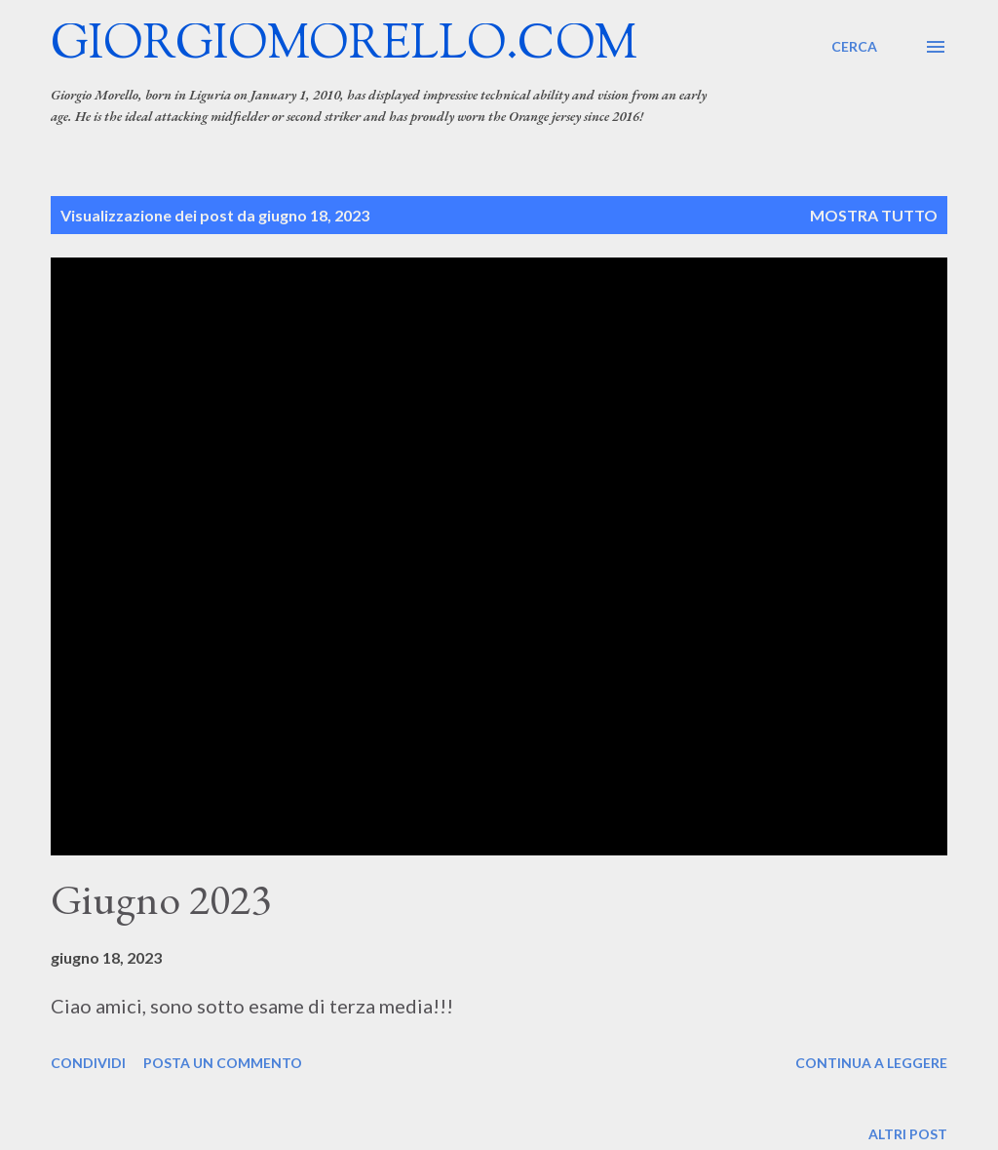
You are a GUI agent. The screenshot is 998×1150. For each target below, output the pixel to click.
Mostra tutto (874, 215)
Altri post (907, 1134)
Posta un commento (222, 1062)
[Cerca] (854, 46)
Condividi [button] (88, 1062)
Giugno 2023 (161, 899)
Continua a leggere (871, 1062)
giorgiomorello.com (344, 46)
